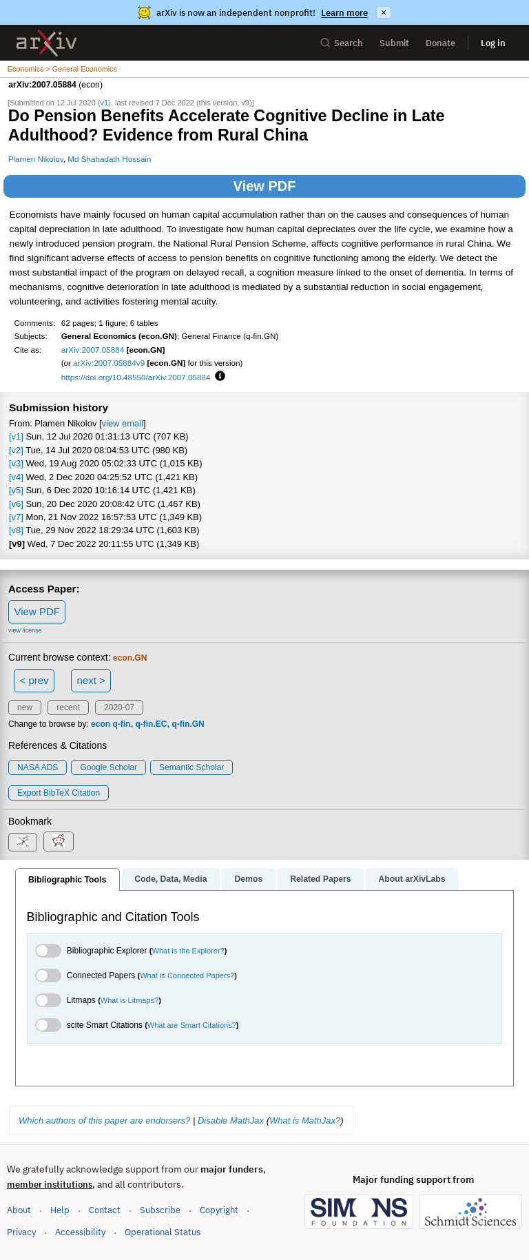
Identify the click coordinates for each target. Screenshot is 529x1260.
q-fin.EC (151, 724)
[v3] (16, 463)
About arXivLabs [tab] (411, 879)
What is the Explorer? (188, 951)
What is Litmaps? (129, 1000)
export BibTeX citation (58, 793)
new (24, 707)
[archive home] (46, 43)
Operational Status (162, 1231)
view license (25, 630)
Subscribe (160, 1210)
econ (100, 724)
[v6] (16, 504)
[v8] (16, 530)
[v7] (16, 517)
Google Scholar (108, 767)
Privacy (21, 1232)
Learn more (344, 13)
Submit (394, 43)
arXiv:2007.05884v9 (109, 362)
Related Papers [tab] (320, 879)
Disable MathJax (231, 1120)
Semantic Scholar (191, 767)
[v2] (16, 450)
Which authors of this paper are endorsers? (104, 1120)
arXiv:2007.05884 (93, 349)
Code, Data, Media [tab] (170, 879)
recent (67, 707)
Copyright (219, 1210)
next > (90, 680)
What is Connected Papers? (187, 975)
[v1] (16, 436)
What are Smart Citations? (191, 1025)
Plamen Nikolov (35, 158)
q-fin (121, 724)
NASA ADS (37, 767)
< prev (34, 680)
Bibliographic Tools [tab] (67, 880)
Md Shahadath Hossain (109, 158)
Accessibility (80, 1232)
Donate (440, 43)
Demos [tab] (248, 879)
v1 (105, 103)
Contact (105, 1210)
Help (60, 1210)
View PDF (265, 186)
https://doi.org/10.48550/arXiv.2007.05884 (136, 377)
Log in (493, 43)
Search (341, 43)
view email (122, 423)
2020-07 (119, 707)
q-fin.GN (188, 724)
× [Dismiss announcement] (383, 12)
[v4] (16, 477)
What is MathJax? (304, 1120)
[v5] (16, 490)
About (19, 1210)
